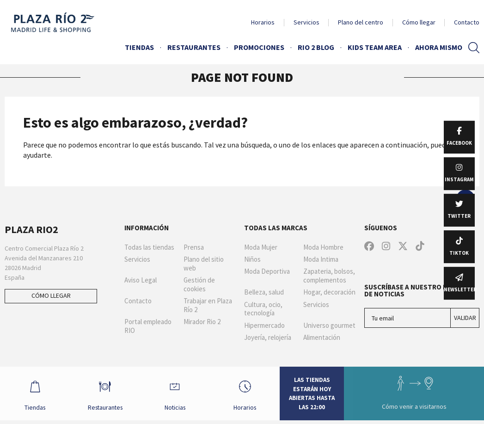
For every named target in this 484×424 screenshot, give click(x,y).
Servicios (306, 22)
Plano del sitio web (204, 263)
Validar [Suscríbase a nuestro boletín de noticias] (465, 317)
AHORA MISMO (438, 47)
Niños (252, 259)
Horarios (263, 22)
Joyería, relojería (267, 337)
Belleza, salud (264, 292)
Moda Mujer (260, 247)
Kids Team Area (375, 47)
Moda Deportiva (267, 271)
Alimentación (321, 337)
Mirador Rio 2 (202, 322)
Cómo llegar (418, 22)
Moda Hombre (323, 247)
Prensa (194, 247)
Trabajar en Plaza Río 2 (208, 305)
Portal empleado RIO (148, 326)
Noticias (176, 395)
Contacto (466, 22)
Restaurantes (194, 47)
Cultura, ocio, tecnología (263, 309)
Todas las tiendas (149, 247)
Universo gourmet (329, 325)
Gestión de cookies (199, 284)
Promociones (259, 47)
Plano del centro (360, 22)
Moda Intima (320, 259)
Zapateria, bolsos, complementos (329, 275)
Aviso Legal (140, 280)
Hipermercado (264, 325)
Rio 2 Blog (316, 47)
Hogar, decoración (329, 292)
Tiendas (139, 47)
